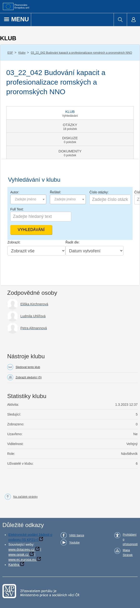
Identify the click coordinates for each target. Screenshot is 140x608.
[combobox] (28, 199)
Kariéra (13, 565)
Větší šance (76, 535)
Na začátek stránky (25, 496)
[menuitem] (120, 19)
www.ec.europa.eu (22, 560)
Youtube (74, 542)
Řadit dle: (72, 242)
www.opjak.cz (18, 554)
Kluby (21, 52)
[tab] (70, 113)
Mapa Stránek (128, 553)
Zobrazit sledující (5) (29, 377)
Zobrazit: (13, 242)
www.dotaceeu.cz (21, 549)
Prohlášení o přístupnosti (130, 539)
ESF (10, 52)
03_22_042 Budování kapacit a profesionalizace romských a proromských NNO (81, 52)
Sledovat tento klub (28, 367)
